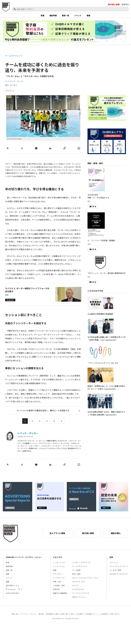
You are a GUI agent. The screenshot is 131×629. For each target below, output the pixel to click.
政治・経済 (76, 577)
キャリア (75, 588)
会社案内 (79, 617)
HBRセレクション (78, 600)
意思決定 (56, 592)
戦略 (6, 298)
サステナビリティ (78, 585)
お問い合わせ (115, 617)
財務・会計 (57, 585)
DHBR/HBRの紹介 (12, 596)
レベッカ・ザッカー (16, 84)
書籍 (88, 17)
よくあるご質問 (115, 573)
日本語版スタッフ (92, 617)
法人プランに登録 (57, 536)
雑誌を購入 (116, 536)
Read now (10, 303)
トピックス (57, 560)
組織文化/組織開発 (60, 596)
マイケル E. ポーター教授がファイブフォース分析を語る (27, 293)
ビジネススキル (78, 592)
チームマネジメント (14, 59)
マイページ (113, 565)
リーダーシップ (59, 565)
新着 (42, 17)
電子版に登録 (114, 4)
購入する (92, 210)
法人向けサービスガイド (118, 577)
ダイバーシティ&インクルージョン (85, 581)
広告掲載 (104, 617)
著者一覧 (65, 17)
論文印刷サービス (12, 588)
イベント (77, 17)
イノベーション (59, 569)
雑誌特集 (53, 17)
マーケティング (59, 581)
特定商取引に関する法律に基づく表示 (60, 617)
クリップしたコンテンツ (118, 569)
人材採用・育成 (59, 588)
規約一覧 (14, 617)
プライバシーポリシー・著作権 (32, 617)
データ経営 (76, 573)
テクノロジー (58, 577)
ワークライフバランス (80, 596)
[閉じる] (126, 13)
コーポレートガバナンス (81, 565)
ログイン (125, 4)
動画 (7, 577)
